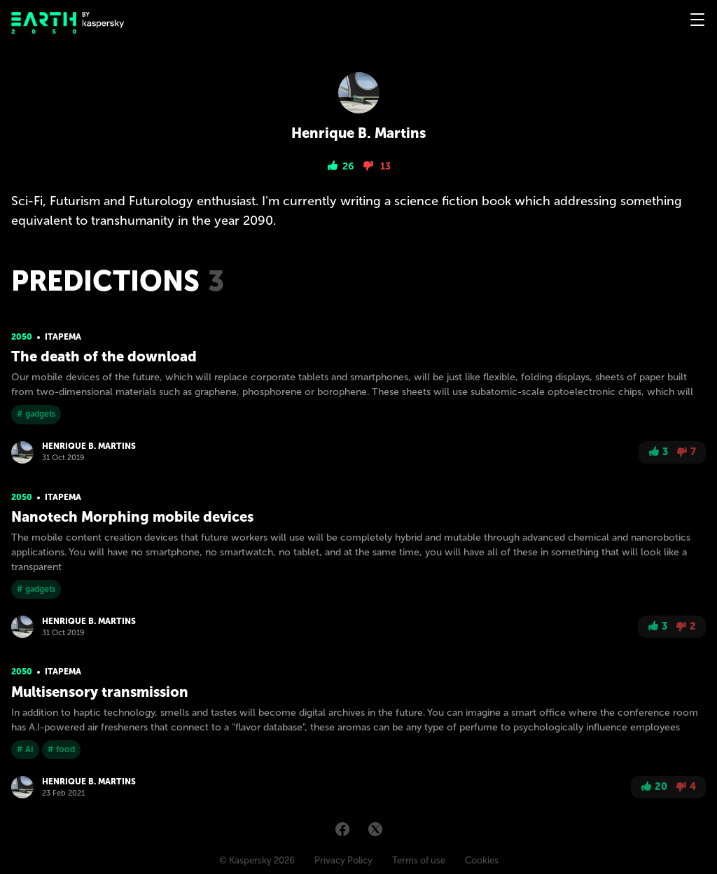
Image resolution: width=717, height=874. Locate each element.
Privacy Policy (343, 860)
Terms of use (418, 860)
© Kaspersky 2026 (257, 860)
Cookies (482, 860)
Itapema (63, 337)
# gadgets (36, 414)
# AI (25, 749)
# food (61, 749)
